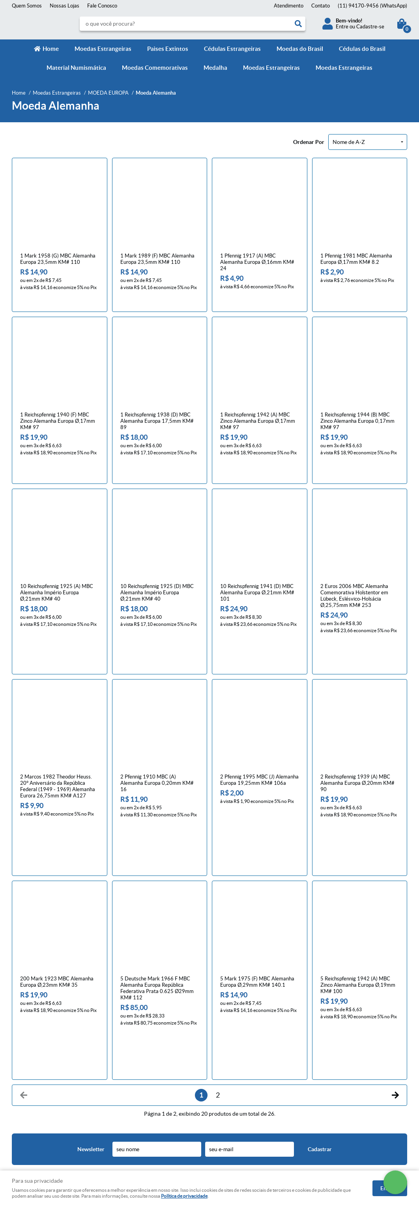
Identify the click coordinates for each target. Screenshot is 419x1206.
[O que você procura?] (298, 24)
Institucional (29, 1039)
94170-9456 (372, 6)
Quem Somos (27, 6)
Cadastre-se (370, 27)
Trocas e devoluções (136, 1059)
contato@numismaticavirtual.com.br (256, 1083)
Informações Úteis (139, 1039)
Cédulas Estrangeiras (232, 48)
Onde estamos (28, 1083)
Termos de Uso (130, 1075)
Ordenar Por (308, 142)
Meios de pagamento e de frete (149, 1052)
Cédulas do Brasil (362, 48)
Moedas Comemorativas (155, 67)
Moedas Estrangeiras (103, 48)
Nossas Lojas (64, 6)
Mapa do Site (26, 1067)
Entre (342, 27)
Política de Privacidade (139, 1067)
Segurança (125, 1083)
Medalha (215, 67)
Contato (320, 6)
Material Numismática (76, 67)
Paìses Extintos (167, 48)
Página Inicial (26, 1052)
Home (51, 48)
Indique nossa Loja (32, 1091)
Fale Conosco (102, 6)
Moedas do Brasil (300, 48)
